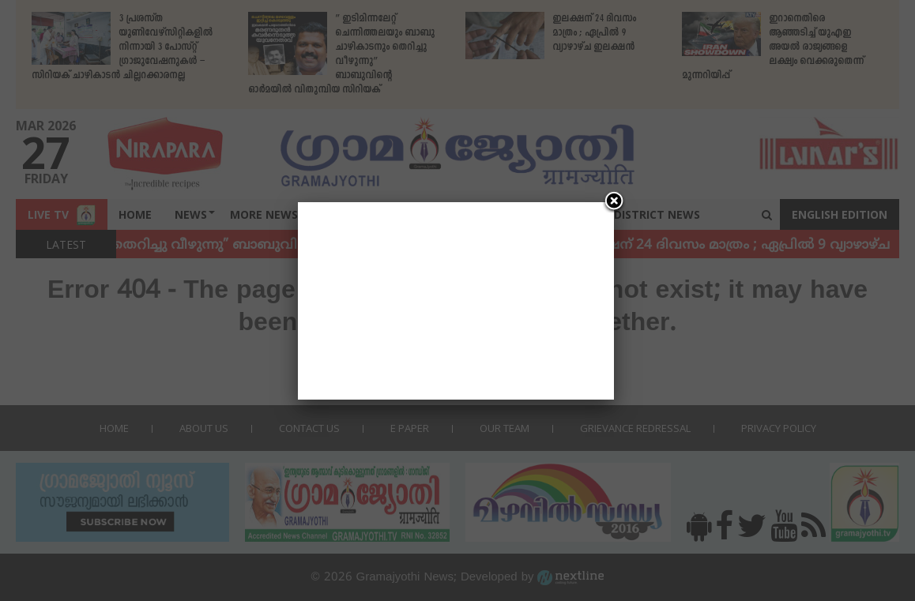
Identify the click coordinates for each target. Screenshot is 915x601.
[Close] (614, 202)
